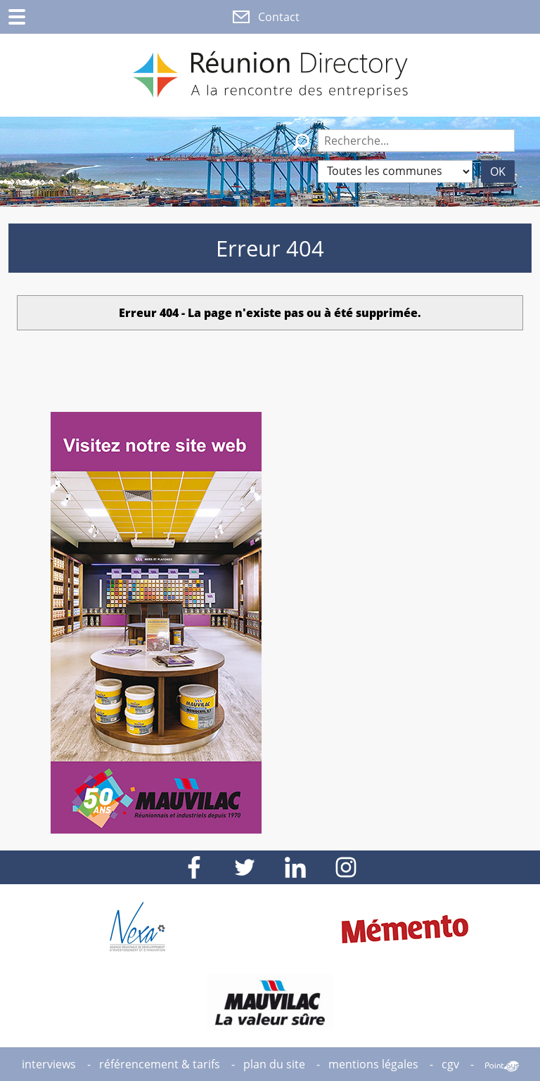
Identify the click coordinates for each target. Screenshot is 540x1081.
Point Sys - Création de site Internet (502, 1066)
